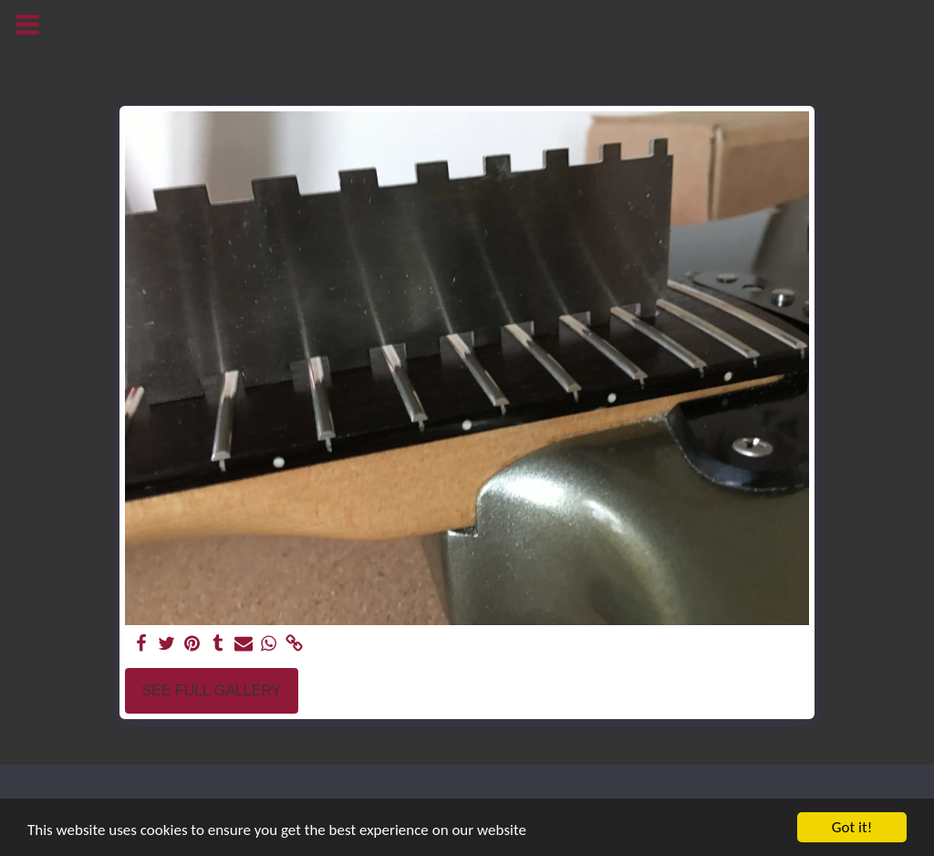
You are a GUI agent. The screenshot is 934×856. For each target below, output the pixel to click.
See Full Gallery (211, 690)
